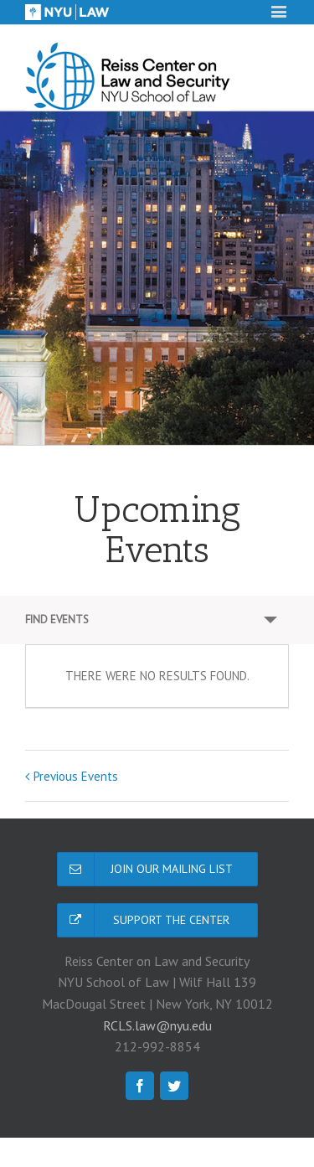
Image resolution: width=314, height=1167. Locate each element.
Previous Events (75, 776)
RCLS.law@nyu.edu (157, 1025)
